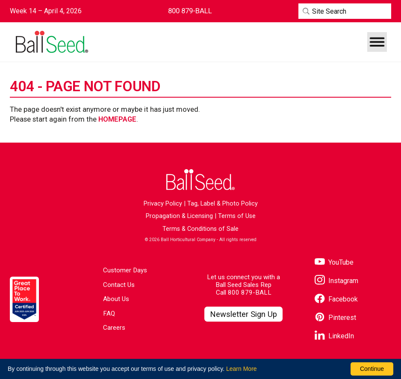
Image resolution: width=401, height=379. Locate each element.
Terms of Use (237, 216)
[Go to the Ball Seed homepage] (51, 42)
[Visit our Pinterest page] (335, 317)
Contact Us (119, 285)
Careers (114, 327)
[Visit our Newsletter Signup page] (243, 314)
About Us (116, 299)
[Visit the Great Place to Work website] (24, 299)
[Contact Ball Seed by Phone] (190, 10)
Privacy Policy (163, 203)
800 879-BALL (249, 292)
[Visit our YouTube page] (334, 262)
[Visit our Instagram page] (336, 280)
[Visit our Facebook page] (336, 299)
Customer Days (125, 270)
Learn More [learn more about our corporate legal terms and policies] (241, 368)
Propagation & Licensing (179, 216)
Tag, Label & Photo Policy (222, 203)
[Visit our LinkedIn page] (334, 335)
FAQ (109, 313)
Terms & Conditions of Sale (200, 229)
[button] (377, 42)
